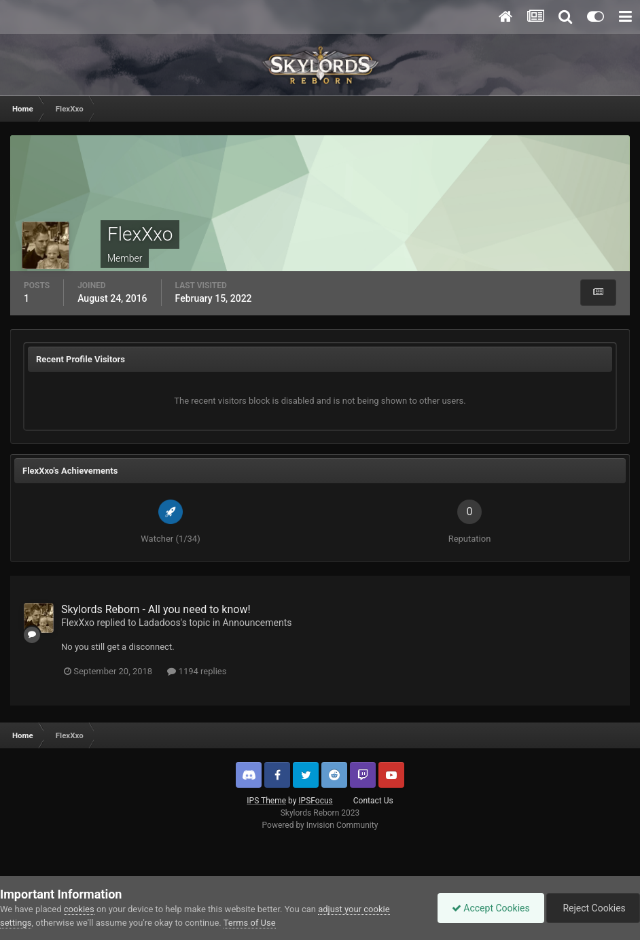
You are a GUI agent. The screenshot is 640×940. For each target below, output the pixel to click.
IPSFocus (315, 800)
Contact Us (373, 800)
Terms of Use (250, 923)
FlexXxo (77, 622)
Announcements (256, 622)
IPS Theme (266, 800)
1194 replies (196, 671)
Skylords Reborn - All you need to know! (156, 609)
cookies (79, 909)
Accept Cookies (491, 908)
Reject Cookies (593, 908)
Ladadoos (160, 622)
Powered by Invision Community (320, 825)
